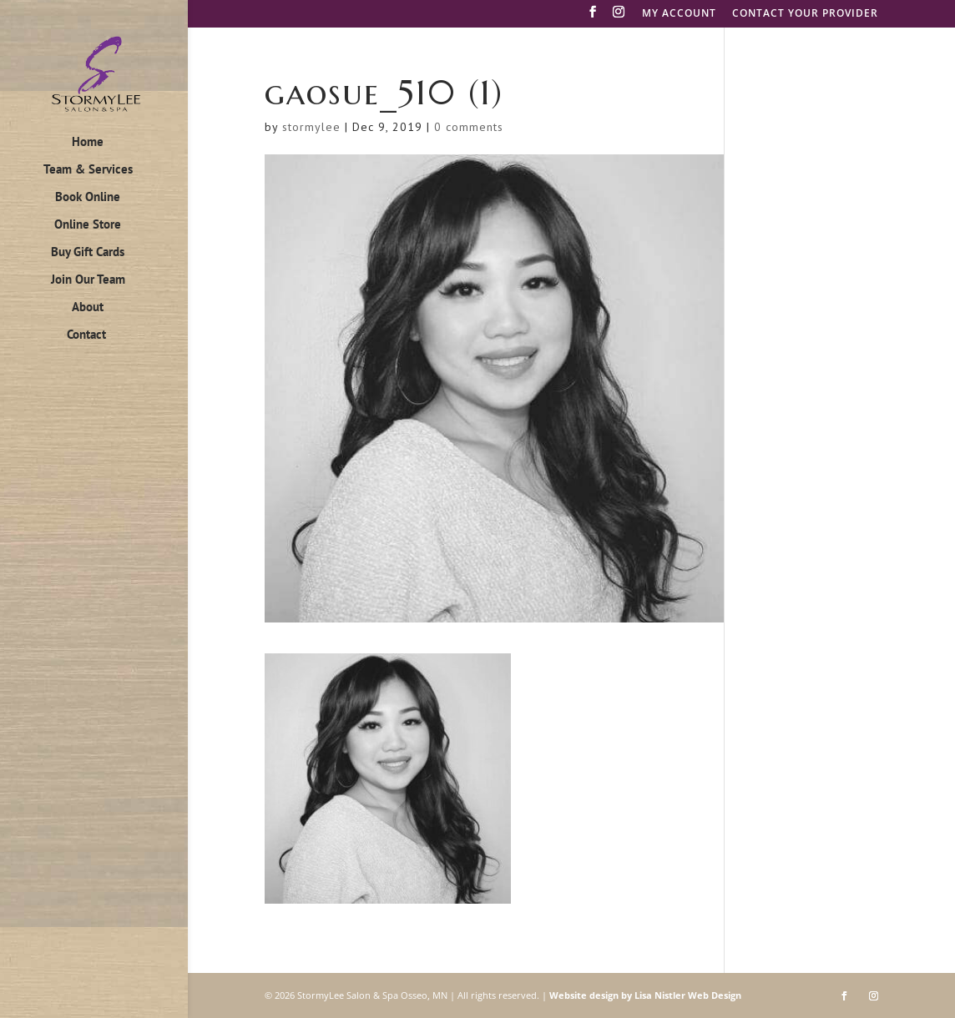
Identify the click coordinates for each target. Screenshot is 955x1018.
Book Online (87, 197)
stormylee (311, 126)
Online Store (87, 225)
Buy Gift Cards (87, 253)
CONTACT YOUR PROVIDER (805, 14)
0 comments (468, 126)
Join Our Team (88, 280)
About (88, 308)
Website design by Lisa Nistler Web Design (645, 995)
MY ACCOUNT (679, 14)
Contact (86, 335)
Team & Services (88, 170)
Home (88, 142)
